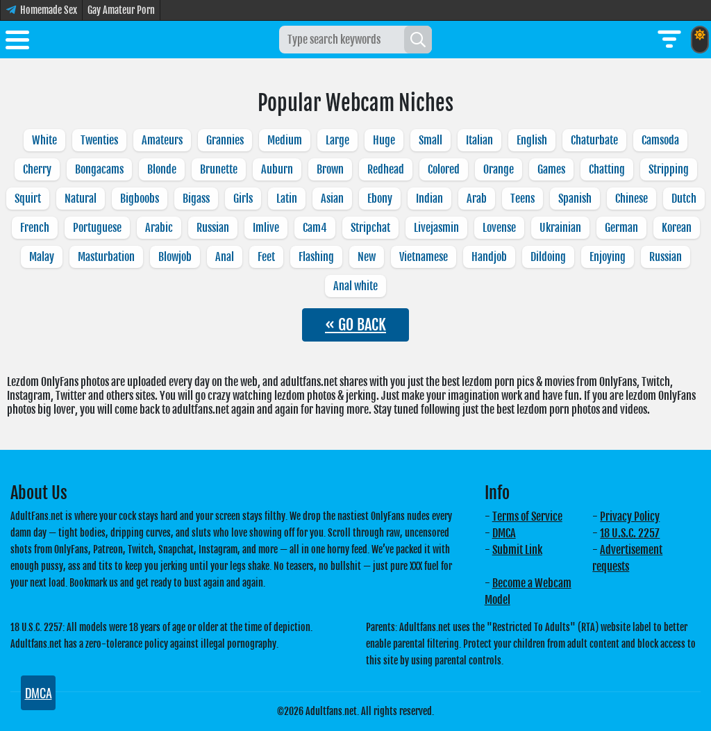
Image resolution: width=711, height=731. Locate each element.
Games (551, 169)
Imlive (266, 228)
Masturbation (106, 257)
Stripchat (370, 228)
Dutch (683, 198)
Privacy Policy (630, 516)
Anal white (355, 286)
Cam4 (315, 228)
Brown (330, 169)
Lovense (499, 228)
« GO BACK (355, 324)
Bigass (196, 198)
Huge (384, 140)
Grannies (225, 140)
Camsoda (660, 140)
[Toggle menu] (17, 42)
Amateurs (162, 140)
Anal (224, 257)
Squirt (28, 198)
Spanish (575, 198)
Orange (498, 169)
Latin (286, 198)
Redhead (385, 169)
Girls (243, 198)
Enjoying (607, 257)
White (44, 140)
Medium (284, 140)
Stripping (669, 169)
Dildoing (548, 257)
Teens (522, 198)
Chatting (607, 169)
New (367, 257)
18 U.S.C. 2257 (630, 533)
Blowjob (175, 257)
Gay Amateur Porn (121, 10)
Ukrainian (560, 228)
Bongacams (99, 169)
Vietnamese (423, 257)
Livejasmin (436, 228)
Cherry (37, 169)
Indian (429, 198)
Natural (81, 198)
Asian (332, 198)
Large (337, 140)
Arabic (159, 228)
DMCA (504, 533)
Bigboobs (139, 198)
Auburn (277, 169)
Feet (266, 257)
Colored (444, 169)
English (532, 140)
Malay (41, 257)
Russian (212, 228)
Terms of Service (527, 516)
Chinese (631, 198)
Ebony (379, 198)
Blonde (161, 169)
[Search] (418, 39)
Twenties (99, 140)
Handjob (489, 257)
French (34, 228)
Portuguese (97, 228)
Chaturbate (594, 140)
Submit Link (517, 550)
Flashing (316, 257)
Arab (477, 198)
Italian (479, 140)
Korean (677, 228)
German (621, 228)
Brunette (218, 169)
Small (430, 140)
